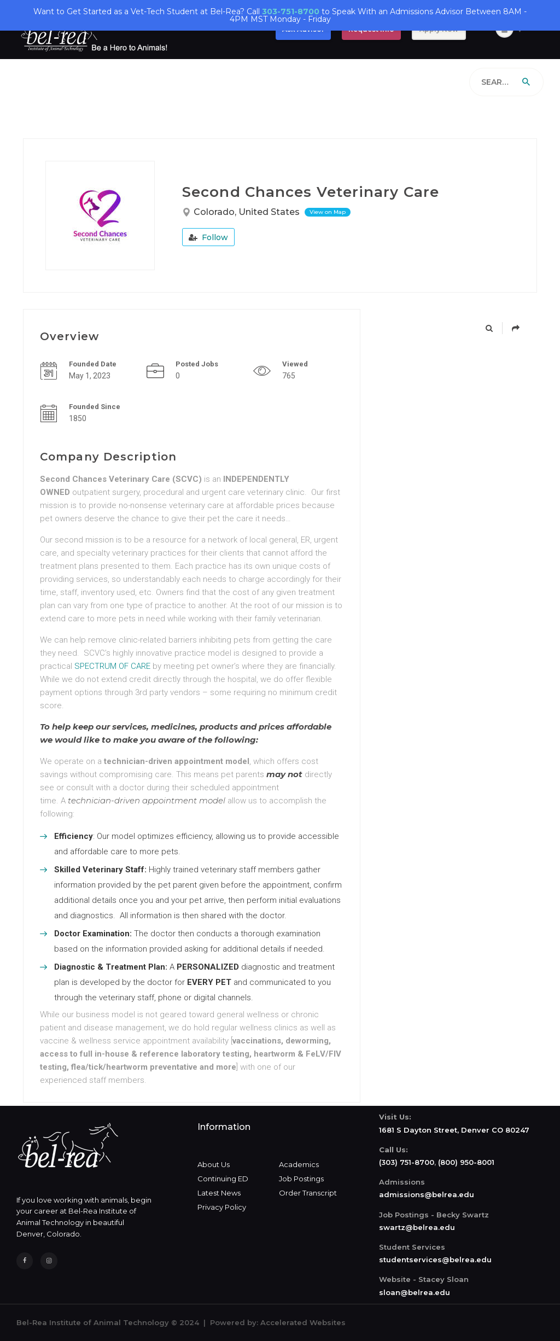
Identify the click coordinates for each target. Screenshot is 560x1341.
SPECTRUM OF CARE (112, 666)
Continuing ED (222, 1178)
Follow (208, 237)
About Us (213, 1164)
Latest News (219, 1192)
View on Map (328, 211)
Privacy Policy (221, 1207)
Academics (299, 1164)
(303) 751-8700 (406, 1162)
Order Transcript (308, 1192)
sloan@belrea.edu (414, 1292)
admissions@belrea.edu (426, 1194)
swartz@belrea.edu (417, 1227)
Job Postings (301, 1178)
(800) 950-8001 (466, 1162)
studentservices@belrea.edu (435, 1259)
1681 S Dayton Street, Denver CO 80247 (454, 1130)
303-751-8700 (290, 11)
